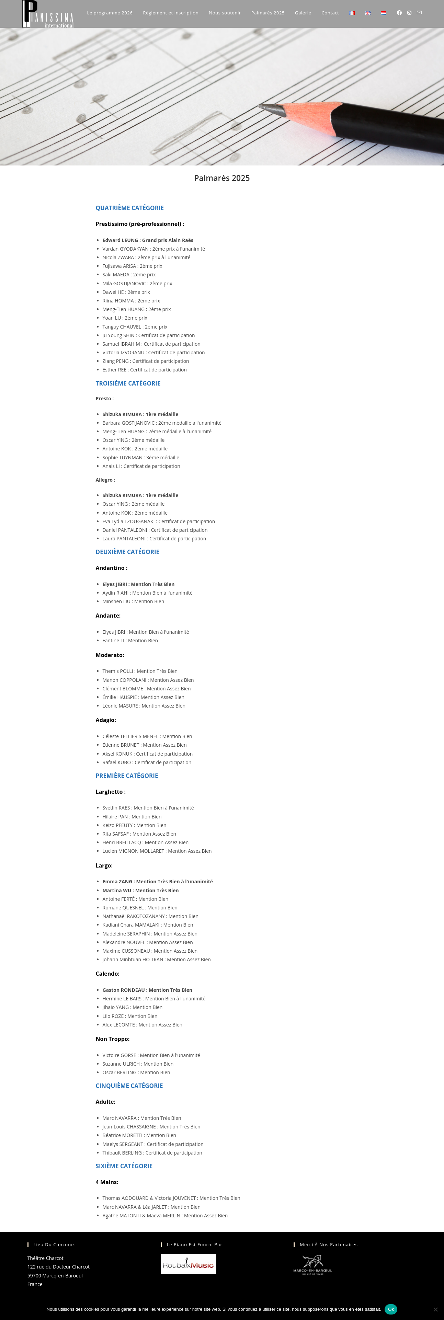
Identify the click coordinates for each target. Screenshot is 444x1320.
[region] (222, 96)
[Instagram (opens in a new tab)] (409, 12)
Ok (391, 1309)
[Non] (435, 1309)
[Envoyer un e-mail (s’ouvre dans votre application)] (419, 12)
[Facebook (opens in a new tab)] (399, 12)
